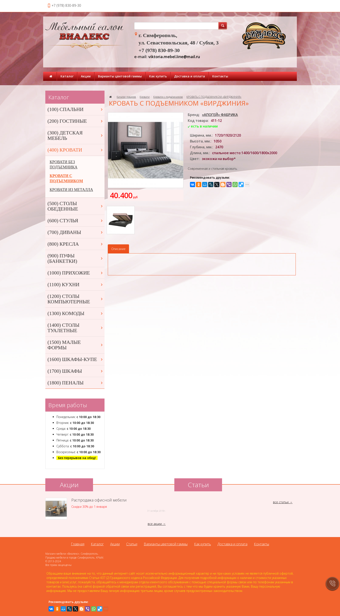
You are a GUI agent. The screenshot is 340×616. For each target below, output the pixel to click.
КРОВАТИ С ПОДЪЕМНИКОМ (66, 178)
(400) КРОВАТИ (75, 150)
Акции (86, 76)
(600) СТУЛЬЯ (75, 220)
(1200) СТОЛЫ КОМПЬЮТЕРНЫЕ (75, 299)
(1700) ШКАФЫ (75, 371)
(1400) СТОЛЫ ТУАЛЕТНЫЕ (75, 327)
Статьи (131, 544)
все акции (155, 524)
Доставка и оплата (189, 76)
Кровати (145, 97)
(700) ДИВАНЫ (75, 232)
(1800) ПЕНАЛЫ (75, 383)
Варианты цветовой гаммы (120, 76)
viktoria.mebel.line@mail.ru (174, 56)
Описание (118, 249)
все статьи (281, 502)
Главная (77, 544)
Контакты (220, 76)
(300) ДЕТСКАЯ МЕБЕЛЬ (75, 135)
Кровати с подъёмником (168, 97)
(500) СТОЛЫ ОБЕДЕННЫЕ (75, 206)
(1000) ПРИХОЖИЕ (75, 273)
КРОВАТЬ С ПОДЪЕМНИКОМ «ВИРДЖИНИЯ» (213, 97)
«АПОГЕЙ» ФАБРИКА (220, 114)
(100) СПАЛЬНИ (75, 109)
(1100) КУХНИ (75, 284)
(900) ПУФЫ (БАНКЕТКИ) (75, 258)
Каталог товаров (126, 97)
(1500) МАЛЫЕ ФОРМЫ (75, 345)
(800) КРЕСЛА (75, 244)
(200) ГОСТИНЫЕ (75, 121)
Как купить (158, 76)
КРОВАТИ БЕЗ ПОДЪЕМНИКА (63, 164)
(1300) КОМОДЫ (75, 313)
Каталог (67, 76)
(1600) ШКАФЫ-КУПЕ (75, 359)
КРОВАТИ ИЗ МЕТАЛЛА (71, 190)
